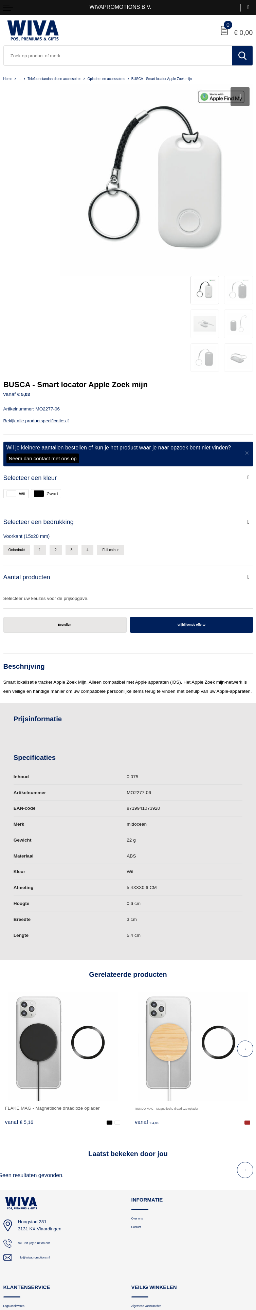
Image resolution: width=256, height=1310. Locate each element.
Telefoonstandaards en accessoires (65, 78)
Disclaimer (141, 1219)
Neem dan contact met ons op (43, 332)
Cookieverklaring (147, 1208)
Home (9, 78)
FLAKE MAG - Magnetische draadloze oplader (52, 988)
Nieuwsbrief (14, 1219)
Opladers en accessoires (130, 78)
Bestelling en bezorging (26, 1197)
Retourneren (15, 1208)
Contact (138, 1109)
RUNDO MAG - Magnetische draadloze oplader (183, 988)
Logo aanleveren (19, 1187)
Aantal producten (29, 455)
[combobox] (118, 55)
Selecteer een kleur (33, 352)
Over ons (140, 1099)
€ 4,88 (149, 1002)
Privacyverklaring (147, 1197)
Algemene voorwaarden (154, 1187)
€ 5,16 (19, 1002)
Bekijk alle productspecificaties (36, 294)
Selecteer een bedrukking (42, 397)
